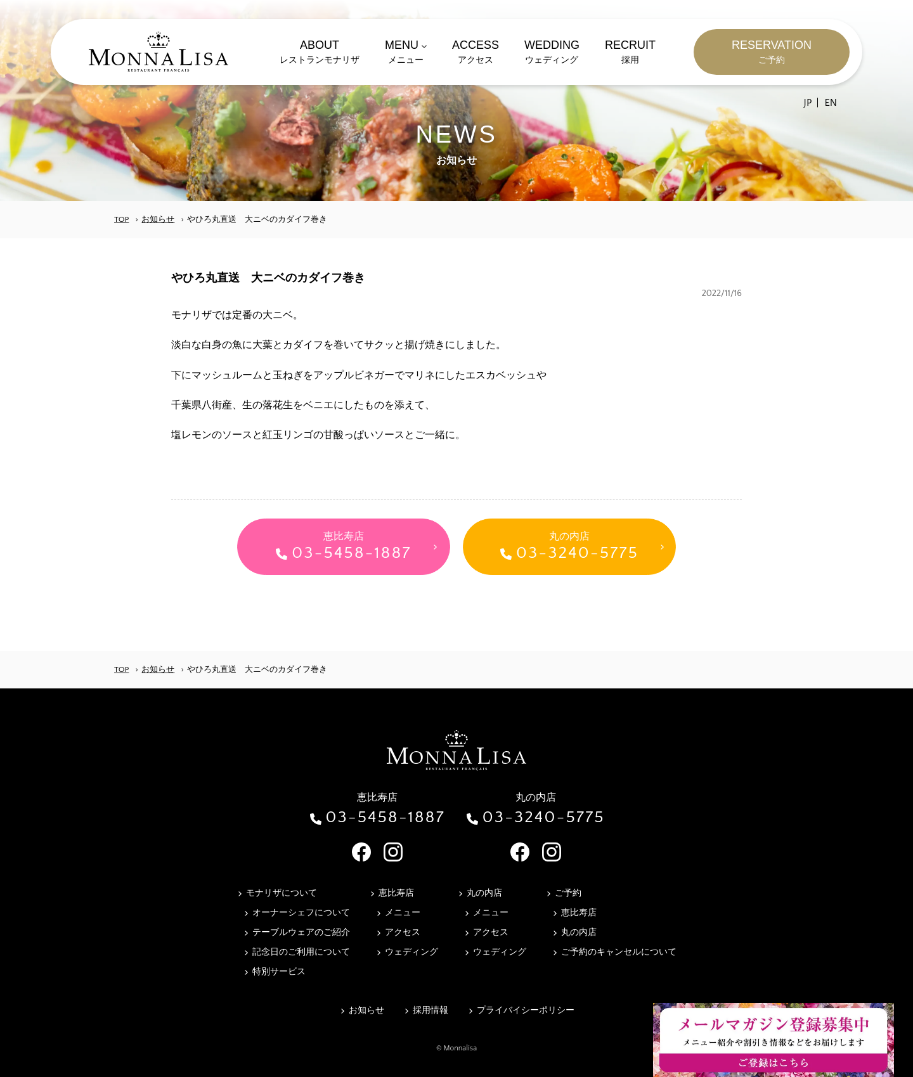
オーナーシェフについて (301, 913)
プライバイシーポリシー (525, 1010)
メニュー (402, 913)
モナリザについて (281, 893)
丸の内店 (484, 893)
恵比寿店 (396, 893)
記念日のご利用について (301, 952)
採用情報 (430, 1010)
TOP (121, 219)
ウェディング (411, 952)
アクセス (402, 932)
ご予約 (568, 893)
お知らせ (157, 219)
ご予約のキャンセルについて (619, 952)
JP (808, 103)
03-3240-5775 (543, 817)
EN (830, 103)
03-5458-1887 (384, 817)
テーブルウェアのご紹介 (301, 932)
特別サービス (279, 972)
